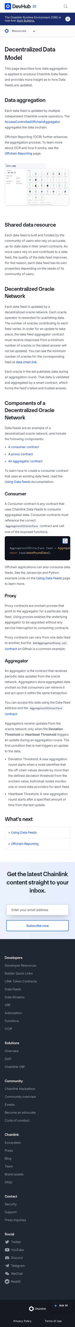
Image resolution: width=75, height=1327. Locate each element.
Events (10, 1105)
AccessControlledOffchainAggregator (32, 122)
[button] (37, 184)
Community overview (20, 1097)
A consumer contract (23, 447)
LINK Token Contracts (21, 981)
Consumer (15, 494)
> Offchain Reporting (23, 844)
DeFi (8, 1059)
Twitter (16, 1242)
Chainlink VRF (15, 1067)
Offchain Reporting (18, 153)
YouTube (17, 1250)
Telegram (18, 1266)
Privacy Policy (22, 1321)
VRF (8, 1005)
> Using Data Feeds (22, 832)
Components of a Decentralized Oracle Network (29, 410)
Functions (12, 1021)
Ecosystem (13, 1143)
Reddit (15, 1281)
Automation (13, 1013)
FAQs (8, 1182)
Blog (8, 1158)
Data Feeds (13, 989)
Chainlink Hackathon (20, 1089)
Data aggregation (25, 100)
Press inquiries (15, 1220)
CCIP (8, 1029)
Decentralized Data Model (30, 53)
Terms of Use (53, 1321)
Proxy (10, 595)
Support (11, 1212)
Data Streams (14, 997)
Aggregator (16, 661)
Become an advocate (20, 1112)
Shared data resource (30, 224)
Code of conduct (17, 1120)
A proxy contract (20, 454)
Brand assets (14, 1174)
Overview (12, 1051)
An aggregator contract (25, 461)
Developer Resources (20, 965)
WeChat (17, 1274)
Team (9, 1166)
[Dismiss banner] (67, 19)
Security (11, 1204)
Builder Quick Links (19, 973)
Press (9, 1150)
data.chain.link (26, 362)
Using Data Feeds (17, 482)
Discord (17, 1258)
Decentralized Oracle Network (29, 292)
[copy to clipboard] (65, 541)
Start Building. (26, 20)
